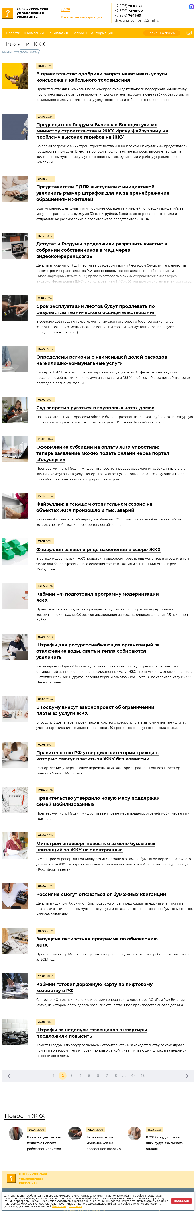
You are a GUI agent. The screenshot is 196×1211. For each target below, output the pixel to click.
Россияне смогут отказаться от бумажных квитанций (101, 894)
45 (142, 1076)
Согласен (181, 1201)
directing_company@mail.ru (137, 20)
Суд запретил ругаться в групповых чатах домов (95, 407)
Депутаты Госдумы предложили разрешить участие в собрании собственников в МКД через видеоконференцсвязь (101, 250)
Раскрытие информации (81, 17)
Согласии (75, 1206)
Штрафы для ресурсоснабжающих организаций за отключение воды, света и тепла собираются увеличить (98, 651)
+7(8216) (129, 6)
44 (133, 1076)
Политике (59, 1206)
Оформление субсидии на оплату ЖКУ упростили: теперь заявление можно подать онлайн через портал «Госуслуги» (102, 453)
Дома (65, 9)
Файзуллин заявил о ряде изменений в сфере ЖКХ (98, 549)
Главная (7, 51)
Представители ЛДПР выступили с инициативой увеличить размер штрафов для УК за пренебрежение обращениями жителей (102, 193)
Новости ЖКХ (24, 1115)
